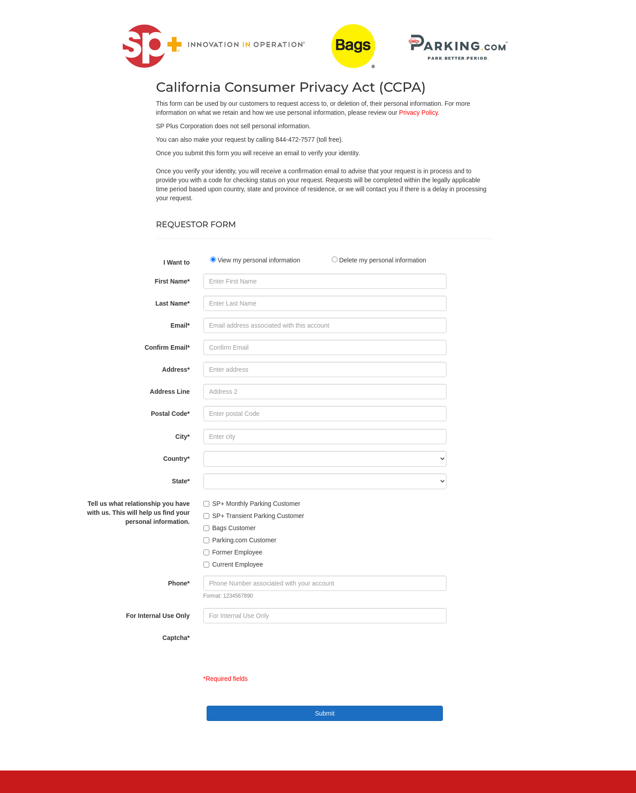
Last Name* (172, 303)
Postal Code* (170, 413)
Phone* (178, 583)
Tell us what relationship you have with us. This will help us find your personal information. (138, 512)
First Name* (172, 281)
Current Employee (233, 564)
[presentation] (271, 647)
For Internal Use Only (158, 615)
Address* (175, 369)
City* (183, 436)
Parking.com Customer (239, 540)
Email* (180, 325)
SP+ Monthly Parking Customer (252, 503)
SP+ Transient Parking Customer (253, 515)
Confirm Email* (166, 347)
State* (181, 481)
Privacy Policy (418, 112)
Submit (325, 713)
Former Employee (232, 552)
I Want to (176, 262)
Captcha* (176, 637)
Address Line (170, 391)
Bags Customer (229, 528)
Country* (176, 458)
